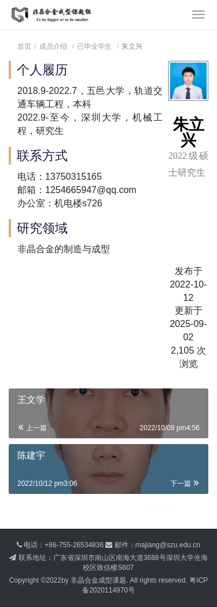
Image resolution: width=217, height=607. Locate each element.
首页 (24, 46)
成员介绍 (53, 46)
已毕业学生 (94, 46)
